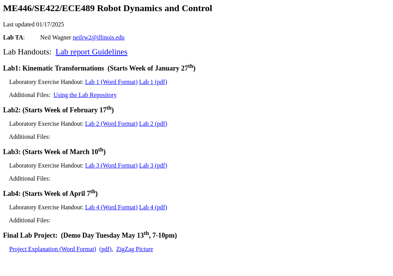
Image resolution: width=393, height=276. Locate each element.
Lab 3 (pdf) (153, 165)
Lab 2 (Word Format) (111, 123)
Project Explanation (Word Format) (52, 249)
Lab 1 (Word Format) (111, 82)
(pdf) (105, 249)
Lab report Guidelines (91, 51)
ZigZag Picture (134, 249)
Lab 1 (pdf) (153, 82)
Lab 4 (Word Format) (111, 207)
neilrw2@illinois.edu (98, 37)
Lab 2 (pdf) (153, 123)
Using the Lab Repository (85, 95)
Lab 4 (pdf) (153, 207)
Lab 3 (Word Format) (111, 165)
